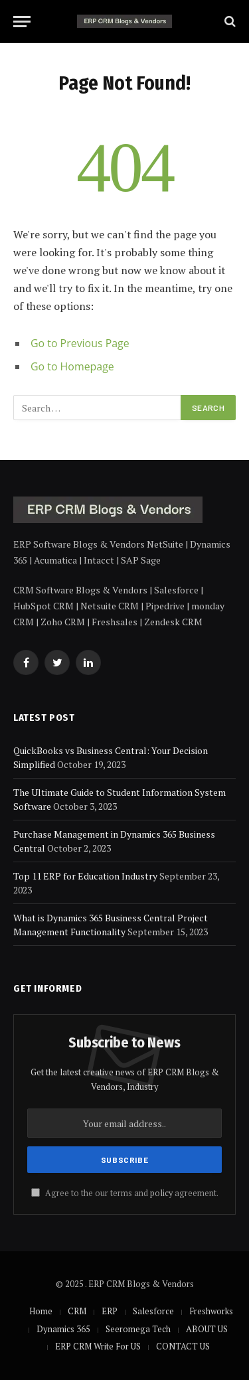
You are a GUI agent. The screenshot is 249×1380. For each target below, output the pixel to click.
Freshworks (211, 1311)
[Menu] (22, 22)
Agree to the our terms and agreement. (124, 1193)
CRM (77, 1311)
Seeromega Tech (138, 1329)
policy (161, 1193)
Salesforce (153, 1311)
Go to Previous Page (80, 343)
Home (40, 1311)
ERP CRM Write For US (98, 1346)
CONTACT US (183, 1346)
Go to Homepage (72, 366)
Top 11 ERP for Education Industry (85, 876)
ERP (110, 1311)
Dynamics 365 (63, 1329)
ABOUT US (207, 1329)
